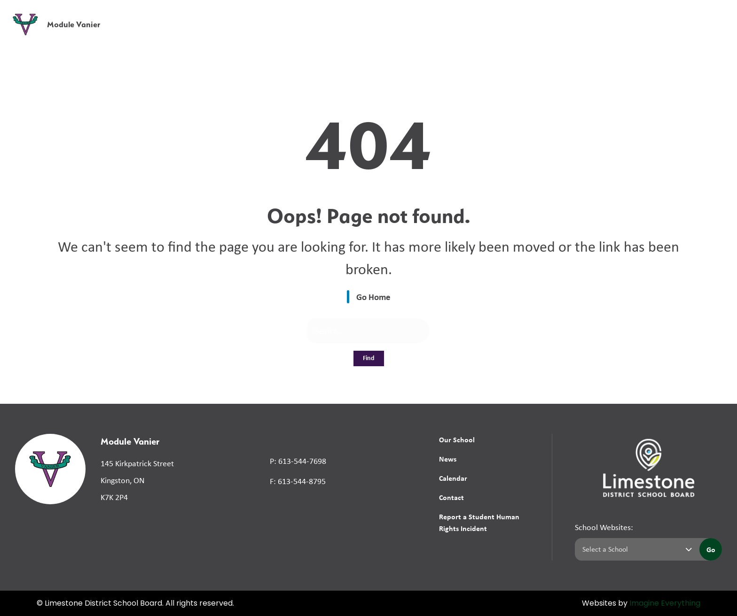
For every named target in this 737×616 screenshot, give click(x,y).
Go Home (373, 297)
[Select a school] (635, 549)
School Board (520, 13)
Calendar (453, 478)
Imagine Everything (664, 604)
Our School (457, 439)
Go (710, 549)
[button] (582, 14)
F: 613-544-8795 (298, 481)
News (567, 34)
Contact (451, 497)
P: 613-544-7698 (298, 461)
